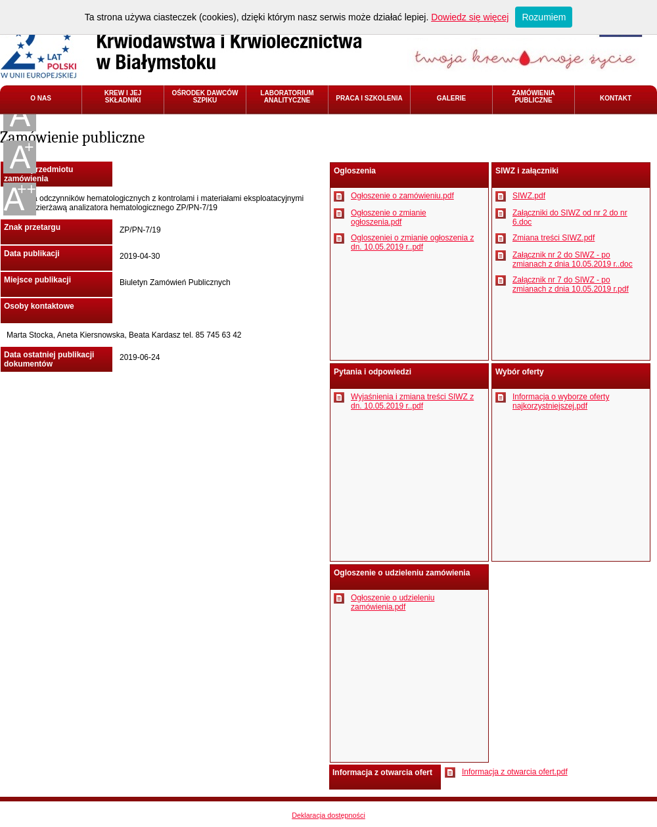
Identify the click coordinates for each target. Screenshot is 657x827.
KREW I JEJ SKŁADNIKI (123, 96)
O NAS (40, 98)
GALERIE (451, 98)
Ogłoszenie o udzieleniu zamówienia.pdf (392, 602)
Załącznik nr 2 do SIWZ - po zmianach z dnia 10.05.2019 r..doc (572, 259)
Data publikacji (32, 253)
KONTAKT (615, 98)
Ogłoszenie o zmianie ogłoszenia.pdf (388, 217)
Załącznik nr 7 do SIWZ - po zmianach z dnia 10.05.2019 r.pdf (570, 284)
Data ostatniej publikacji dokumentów (49, 359)
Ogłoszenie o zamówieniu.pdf (402, 195)
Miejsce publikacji (37, 279)
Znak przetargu (32, 227)
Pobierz (339, 196)
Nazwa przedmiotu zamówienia (38, 174)
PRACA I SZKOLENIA (369, 98)
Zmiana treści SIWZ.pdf (553, 237)
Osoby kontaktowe (39, 306)
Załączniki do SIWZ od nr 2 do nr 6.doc (569, 217)
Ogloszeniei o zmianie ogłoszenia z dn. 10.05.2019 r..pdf (412, 242)
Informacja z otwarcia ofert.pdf (515, 771)
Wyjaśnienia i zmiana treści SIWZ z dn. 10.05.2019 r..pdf (412, 401)
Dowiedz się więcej (470, 17)
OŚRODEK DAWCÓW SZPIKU (204, 96)
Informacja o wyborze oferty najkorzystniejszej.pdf (560, 401)
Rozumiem (544, 17)
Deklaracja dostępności (328, 815)
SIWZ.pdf (528, 195)
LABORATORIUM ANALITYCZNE (286, 96)
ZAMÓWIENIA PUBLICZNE (533, 96)
